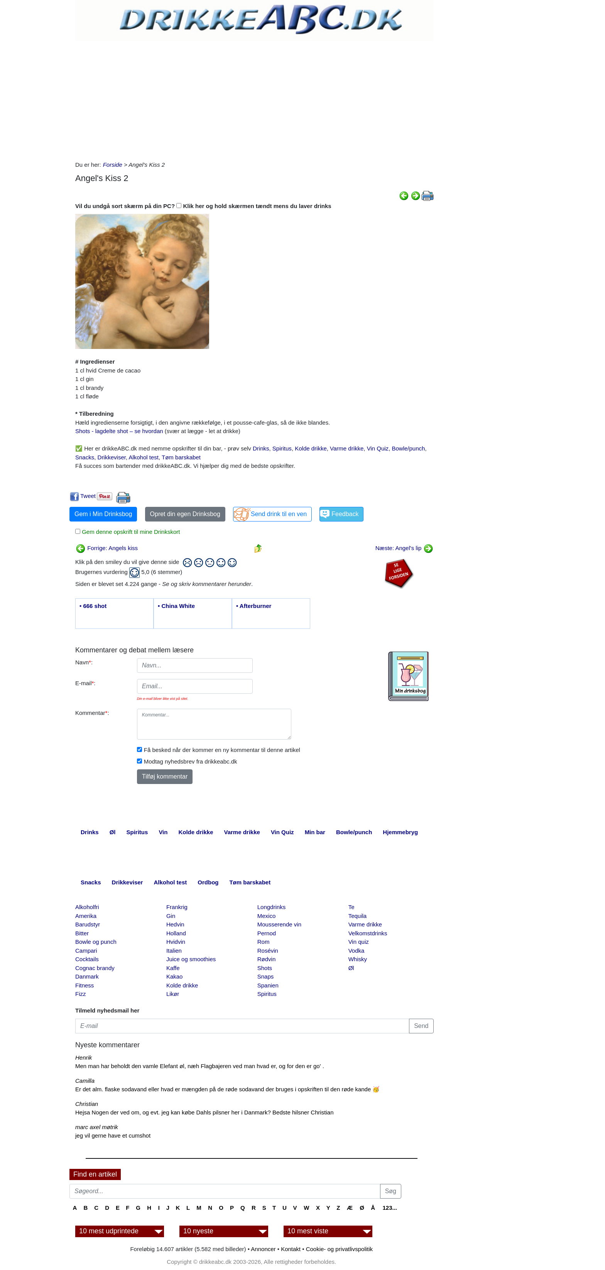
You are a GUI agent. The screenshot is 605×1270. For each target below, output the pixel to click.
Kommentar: (92, 713)
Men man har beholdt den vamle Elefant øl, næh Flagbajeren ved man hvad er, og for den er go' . (199, 1066)
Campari (86, 950)
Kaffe (173, 968)
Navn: (84, 662)
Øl (351, 968)
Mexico (266, 916)
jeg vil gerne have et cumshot (112, 1135)
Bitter (82, 933)
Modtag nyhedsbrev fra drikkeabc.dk (190, 761)
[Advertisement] (254, 99)
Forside (112, 164)
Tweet (88, 496)
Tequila (357, 916)
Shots (264, 968)
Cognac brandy (95, 968)
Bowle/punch (408, 448)
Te (351, 907)
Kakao (174, 976)
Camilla (85, 1080)
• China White (176, 606)
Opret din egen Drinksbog (185, 514)
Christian (86, 1104)
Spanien (268, 985)
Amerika (85, 916)
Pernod (266, 933)
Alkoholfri (87, 907)
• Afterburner (253, 606)
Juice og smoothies (191, 959)
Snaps (265, 976)
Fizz (80, 994)
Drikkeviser (112, 457)
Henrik (83, 1057)
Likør (172, 994)
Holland (176, 933)
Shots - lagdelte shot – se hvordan (119, 431)
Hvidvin (175, 941)
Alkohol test (143, 457)
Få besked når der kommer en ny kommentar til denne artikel (222, 750)
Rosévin (267, 950)
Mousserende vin (279, 924)
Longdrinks (271, 907)
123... (389, 1207)
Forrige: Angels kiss (107, 548)
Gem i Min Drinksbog (103, 514)
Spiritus (282, 448)
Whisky (357, 959)
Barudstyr (87, 924)
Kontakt (291, 1249)
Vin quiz (358, 941)
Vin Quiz (378, 448)
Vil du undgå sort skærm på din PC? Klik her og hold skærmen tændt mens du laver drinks (203, 206)
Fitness (84, 985)
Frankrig (177, 907)
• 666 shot (92, 606)
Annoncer (263, 1249)
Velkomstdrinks (367, 933)
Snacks (84, 457)
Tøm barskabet (181, 457)
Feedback (344, 514)
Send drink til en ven (279, 514)
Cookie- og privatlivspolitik (339, 1249)
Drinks (261, 448)
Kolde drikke (311, 448)
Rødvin (266, 959)
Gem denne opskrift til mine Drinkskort (130, 531)
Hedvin (175, 924)
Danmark (87, 976)
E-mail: (85, 683)
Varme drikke (346, 448)
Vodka (356, 950)
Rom (263, 941)
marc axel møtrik (96, 1127)
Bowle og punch (96, 941)
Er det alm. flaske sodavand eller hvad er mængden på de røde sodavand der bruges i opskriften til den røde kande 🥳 (227, 1089)
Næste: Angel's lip (404, 548)
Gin (170, 916)
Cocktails (87, 959)
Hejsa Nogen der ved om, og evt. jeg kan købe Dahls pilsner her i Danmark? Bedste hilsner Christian (204, 1112)
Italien (174, 950)
